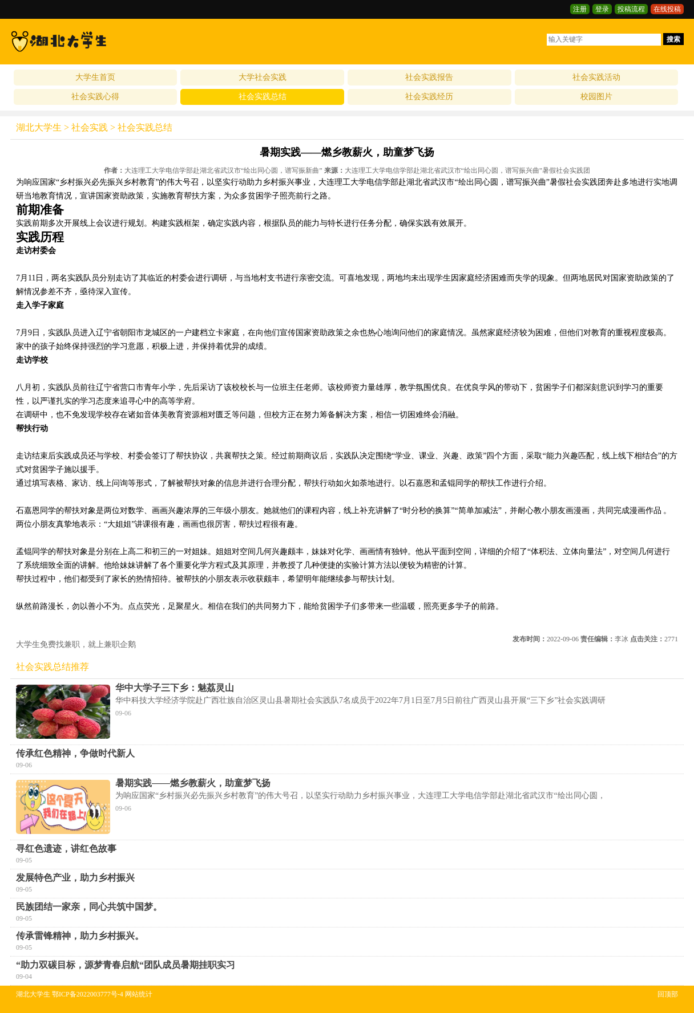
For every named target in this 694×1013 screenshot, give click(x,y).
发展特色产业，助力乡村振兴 (75, 877)
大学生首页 (95, 77)
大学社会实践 (263, 77)
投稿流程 (631, 9)
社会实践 (89, 127)
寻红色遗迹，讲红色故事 (66, 848)
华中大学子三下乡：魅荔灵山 (174, 688)
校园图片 (596, 96)
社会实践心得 (95, 96)
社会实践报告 (429, 77)
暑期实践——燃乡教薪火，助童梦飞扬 (193, 783)
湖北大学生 (39, 127)
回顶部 (667, 994)
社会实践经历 (429, 96)
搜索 (673, 39)
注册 (580, 9)
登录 (602, 9)
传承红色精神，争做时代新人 (75, 753)
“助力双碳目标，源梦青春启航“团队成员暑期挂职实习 (125, 965)
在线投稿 (667, 9)
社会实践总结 (263, 96)
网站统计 (138, 994)
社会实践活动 (596, 77)
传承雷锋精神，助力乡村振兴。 (80, 936)
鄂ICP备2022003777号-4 (87, 994)
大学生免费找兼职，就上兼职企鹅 (76, 644)
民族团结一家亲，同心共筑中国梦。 (89, 907)
